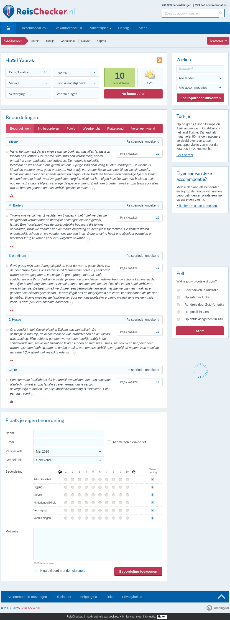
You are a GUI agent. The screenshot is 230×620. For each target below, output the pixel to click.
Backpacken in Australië (201, 290)
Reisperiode (14, 451)
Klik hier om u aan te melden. (197, 206)
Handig (123, 28)
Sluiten (161, 616)
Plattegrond (115, 128)
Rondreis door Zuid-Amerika (204, 304)
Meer (143, 28)
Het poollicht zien (196, 312)
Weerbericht (91, 128)
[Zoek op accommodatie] (190, 13)
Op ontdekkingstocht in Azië (204, 319)
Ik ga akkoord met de (62, 570)
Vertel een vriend (143, 128)
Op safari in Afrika (197, 297)
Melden (11, 195)
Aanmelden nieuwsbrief (129, 442)
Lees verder (184, 155)
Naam (9, 433)
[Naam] (68, 433)
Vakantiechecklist (69, 28)
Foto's (70, 128)
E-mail (10, 442)
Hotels (35, 41)
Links (109, 597)
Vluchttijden (99, 28)
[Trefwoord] (200, 69)
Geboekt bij (13, 460)
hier (127, 616)
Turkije (50, 41)
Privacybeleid (132, 597)
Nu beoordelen (133, 94)
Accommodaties (34, 28)
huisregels (78, 570)
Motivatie (11, 531)
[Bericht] (97, 544)
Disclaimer (63, 597)
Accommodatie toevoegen (27, 597)
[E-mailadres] (68, 442)
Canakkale (68, 41)
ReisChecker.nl (13, 40)
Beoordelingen (20, 128)
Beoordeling (14, 471)
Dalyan (85, 41)
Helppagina (88, 597)
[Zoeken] (222, 13)
